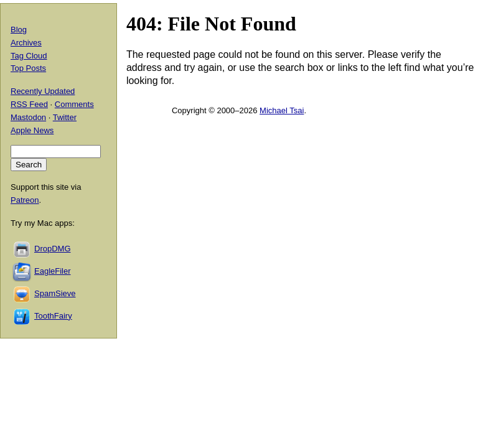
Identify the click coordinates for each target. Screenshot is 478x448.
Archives (26, 42)
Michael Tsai (282, 110)
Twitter (65, 117)
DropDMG (52, 248)
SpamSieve (54, 293)
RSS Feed (29, 104)
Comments (74, 104)
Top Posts (28, 68)
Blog (19, 29)
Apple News (32, 130)
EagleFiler (52, 271)
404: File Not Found (211, 23)
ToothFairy (53, 315)
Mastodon (28, 117)
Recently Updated (43, 91)
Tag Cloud (29, 55)
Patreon (25, 200)
